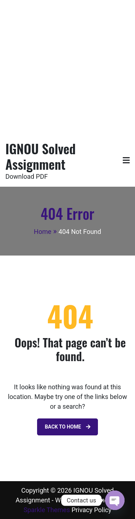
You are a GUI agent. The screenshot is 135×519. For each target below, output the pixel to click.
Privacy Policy (92, 510)
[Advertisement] (67, 67)
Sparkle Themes (47, 510)
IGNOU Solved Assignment (40, 156)
